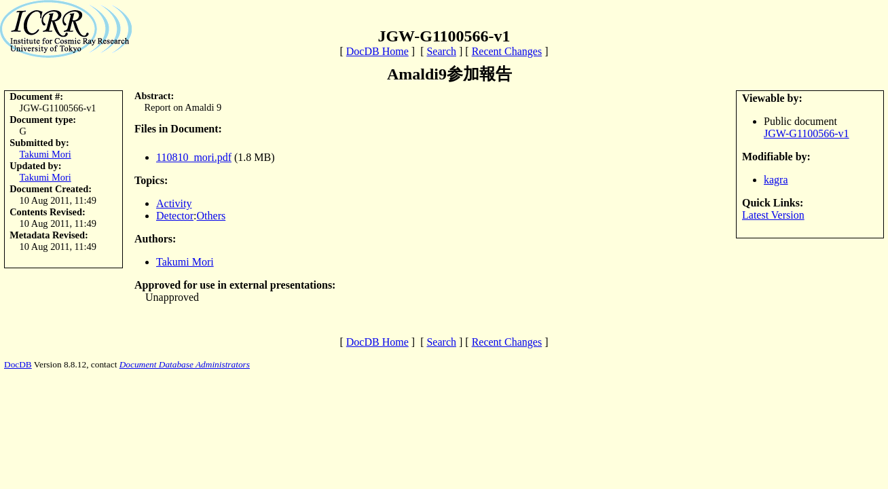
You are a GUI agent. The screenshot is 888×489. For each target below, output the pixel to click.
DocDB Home (377, 51)
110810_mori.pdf (194, 157)
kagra (776, 179)
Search (441, 51)
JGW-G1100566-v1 (806, 133)
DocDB (18, 364)
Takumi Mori (45, 154)
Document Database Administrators (184, 364)
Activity (173, 203)
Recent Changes (507, 51)
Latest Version (773, 215)
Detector (174, 215)
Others (211, 215)
